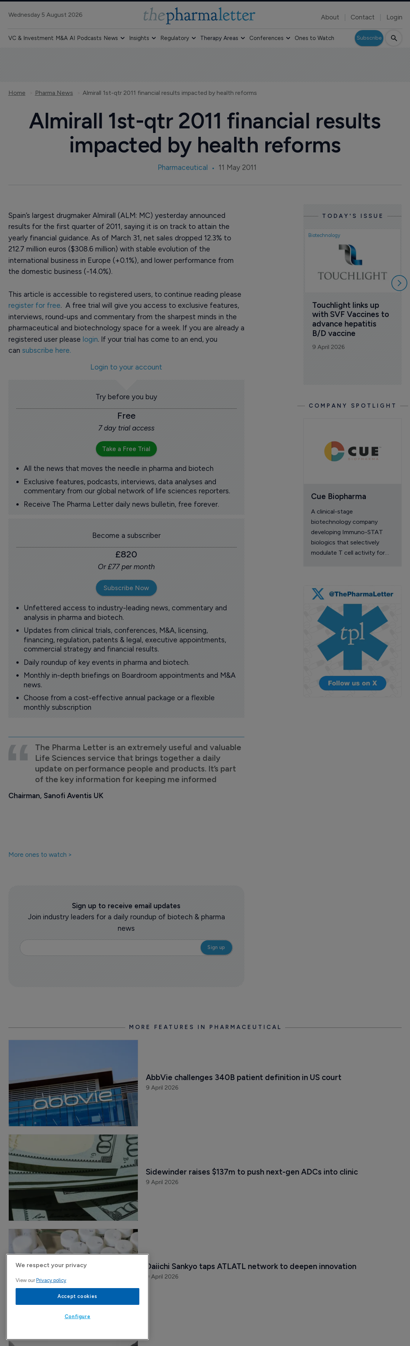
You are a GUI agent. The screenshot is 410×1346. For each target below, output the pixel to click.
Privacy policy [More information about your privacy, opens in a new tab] (51, 1280)
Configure (78, 1316)
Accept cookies (77, 1296)
